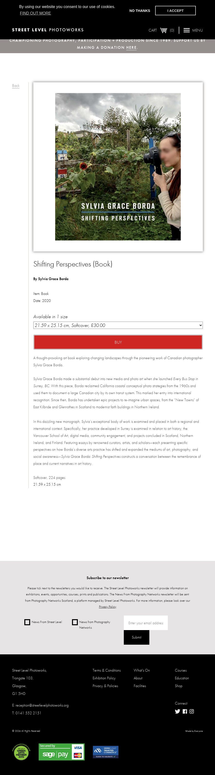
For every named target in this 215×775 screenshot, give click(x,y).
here (131, 47)
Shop (178, 685)
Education (182, 678)
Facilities (140, 685)
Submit (136, 637)
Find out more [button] (35, 13)
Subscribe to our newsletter (108, 577)
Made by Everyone (194, 731)
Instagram (191, 711)
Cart (161, 30)
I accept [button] (175, 11)
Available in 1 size (118, 321)
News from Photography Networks (91, 624)
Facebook (185, 711)
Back (15, 85)
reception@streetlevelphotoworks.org (42, 705)
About (138, 678)
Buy (118, 342)
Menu (193, 30)
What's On (142, 670)
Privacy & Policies (105, 685)
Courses (181, 670)
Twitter (177, 711)
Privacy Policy (107, 606)
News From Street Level (43, 622)
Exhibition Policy (104, 678)
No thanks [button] (139, 11)
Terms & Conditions (107, 670)
